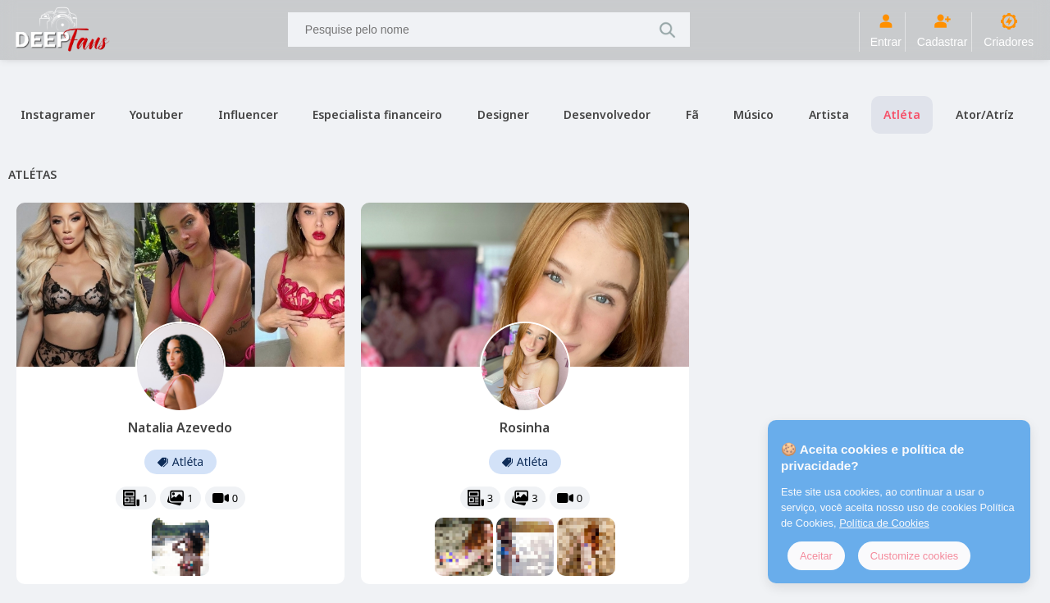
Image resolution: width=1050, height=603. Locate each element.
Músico (753, 114)
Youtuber (156, 114)
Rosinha (525, 427)
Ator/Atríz (985, 114)
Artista (829, 114)
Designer (503, 114)
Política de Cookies (884, 523)
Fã (692, 114)
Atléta (901, 114)
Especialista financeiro (377, 114)
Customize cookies (914, 556)
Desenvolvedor (607, 114)
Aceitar (816, 556)
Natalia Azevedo (180, 427)
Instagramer (58, 114)
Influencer (248, 114)
